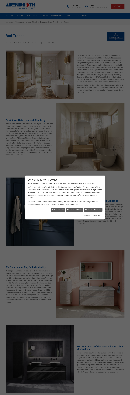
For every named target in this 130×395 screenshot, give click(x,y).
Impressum (87, 209)
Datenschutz (97, 209)
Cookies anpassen (58, 203)
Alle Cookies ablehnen (74, 203)
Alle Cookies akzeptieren (93, 203)
